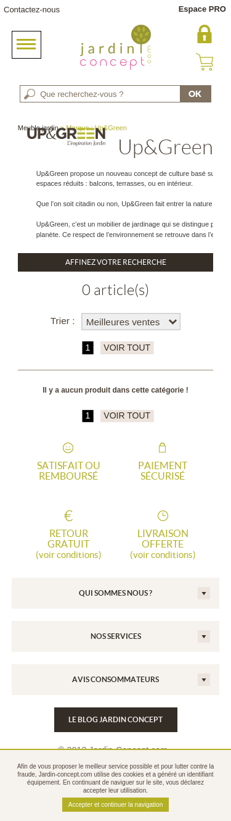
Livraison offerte (163, 543)
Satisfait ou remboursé (68, 471)
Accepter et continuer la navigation (115, 804)
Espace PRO (202, 9)
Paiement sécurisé (162, 471)
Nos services (116, 636)
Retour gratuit (68, 543)
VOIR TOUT (126, 347)
